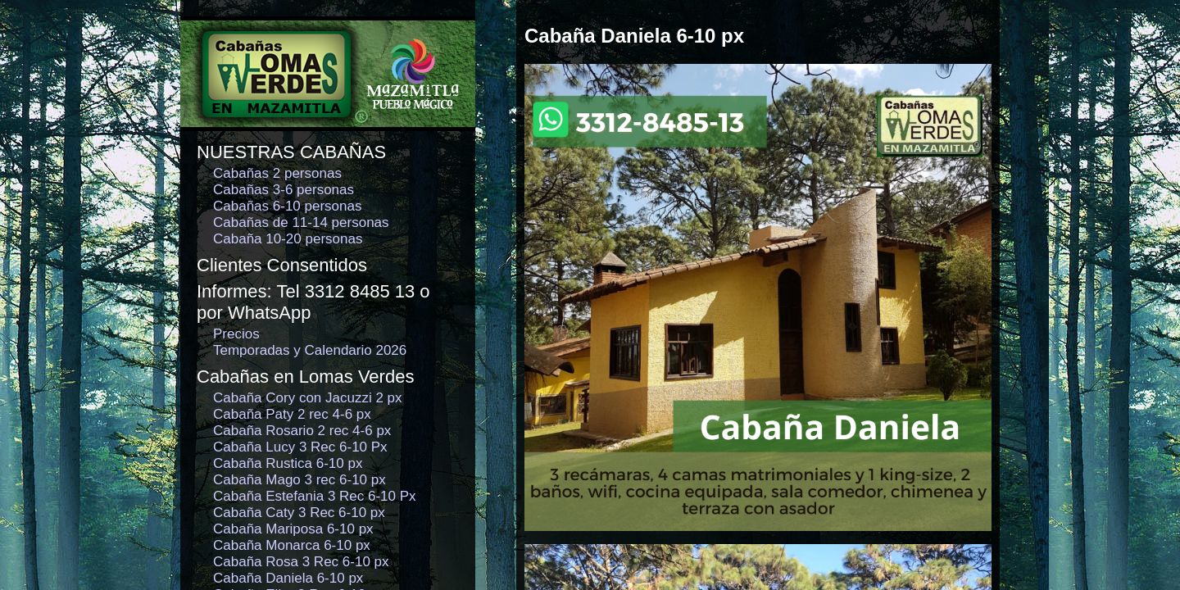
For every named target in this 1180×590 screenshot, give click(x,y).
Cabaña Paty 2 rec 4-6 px (292, 414)
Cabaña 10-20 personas (287, 239)
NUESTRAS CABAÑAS (291, 152)
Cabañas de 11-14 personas (301, 222)
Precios (236, 334)
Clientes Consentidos (282, 265)
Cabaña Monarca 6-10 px (291, 545)
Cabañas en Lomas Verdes (305, 376)
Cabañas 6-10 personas (287, 206)
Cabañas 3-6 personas (283, 189)
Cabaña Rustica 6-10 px (287, 463)
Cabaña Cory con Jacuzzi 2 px (307, 398)
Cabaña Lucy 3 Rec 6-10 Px (300, 447)
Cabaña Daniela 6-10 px (288, 578)
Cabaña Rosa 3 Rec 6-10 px (301, 562)
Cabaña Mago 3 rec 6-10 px (299, 480)
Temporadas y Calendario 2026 (309, 350)
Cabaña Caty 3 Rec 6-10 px (299, 512)
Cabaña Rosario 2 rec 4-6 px (302, 430)
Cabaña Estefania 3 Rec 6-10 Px (314, 496)
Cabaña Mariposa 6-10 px (293, 529)
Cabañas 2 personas (277, 173)
